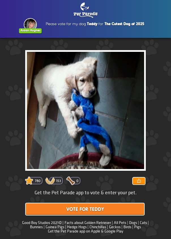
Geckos (115, 227)
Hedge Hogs (77, 227)
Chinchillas (97, 227)
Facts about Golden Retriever (88, 223)
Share (139, 181)
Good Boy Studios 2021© (42, 223)
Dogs (133, 223)
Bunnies (36, 227)
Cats (143, 223)
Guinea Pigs (55, 227)
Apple (95, 231)
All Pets (120, 223)
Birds (127, 227)
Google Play (113, 231)
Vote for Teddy (85, 209)
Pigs (137, 227)
